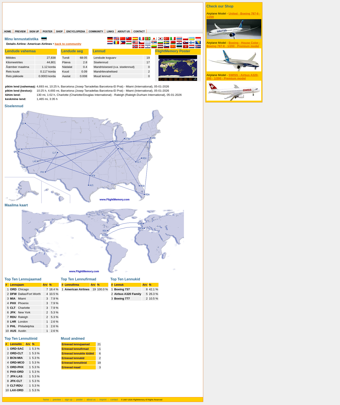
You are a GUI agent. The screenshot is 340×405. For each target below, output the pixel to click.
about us (91, 399)
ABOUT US (123, 31)
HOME (7, 31)
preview (57, 399)
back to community (68, 43)
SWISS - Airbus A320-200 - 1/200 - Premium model (232, 76)
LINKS (110, 31)
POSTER (47, 31)
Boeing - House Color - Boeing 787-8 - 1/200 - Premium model (233, 44)
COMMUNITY (96, 31)
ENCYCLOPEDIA (75, 31)
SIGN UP (34, 31)
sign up (68, 399)
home (46, 399)
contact (114, 399)
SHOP (59, 31)
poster (79, 399)
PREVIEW (20, 31)
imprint (103, 399)
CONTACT (139, 31)
